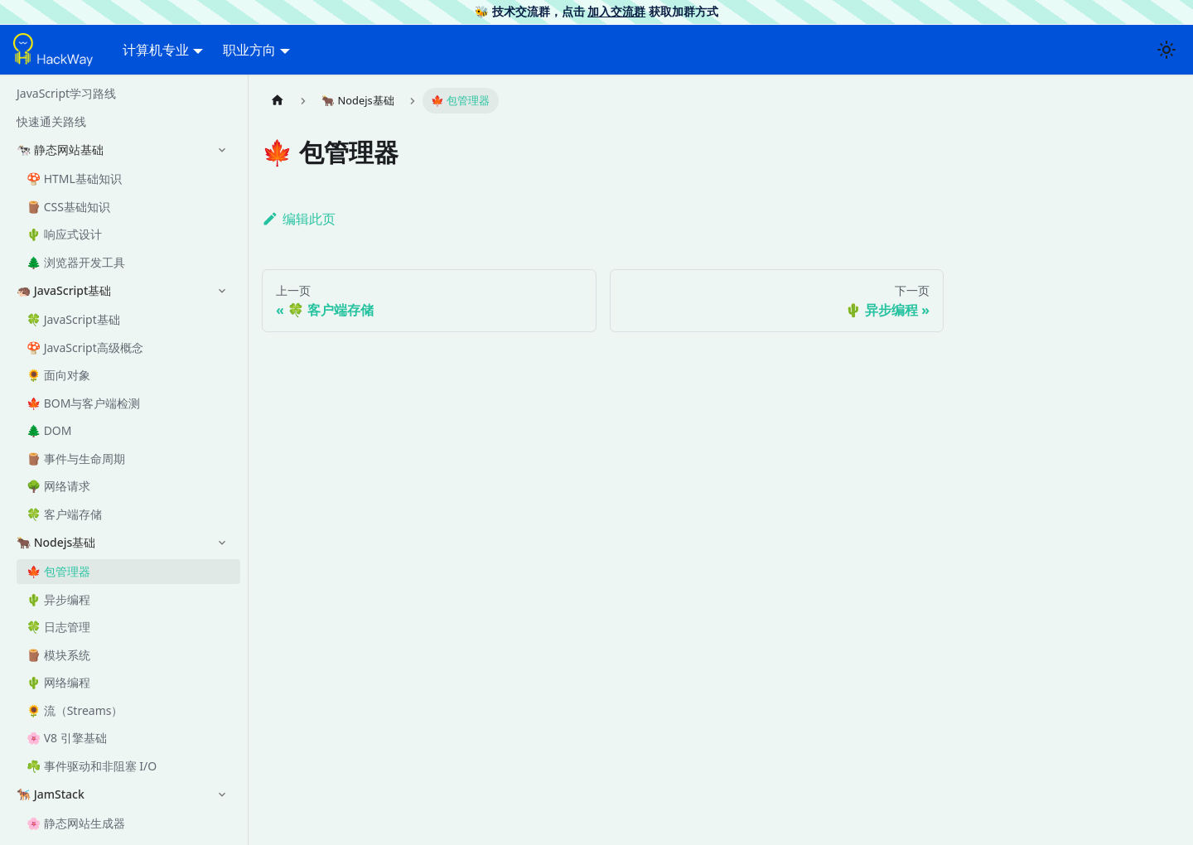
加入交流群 (616, 11)
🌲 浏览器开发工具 (76, 262)
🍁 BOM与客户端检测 (83, 403)
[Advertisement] (603, 628)
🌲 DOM (49, 430)
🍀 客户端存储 (64, 514)
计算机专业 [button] (156, 50)
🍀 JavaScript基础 (73, 319)
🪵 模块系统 (58, 655)
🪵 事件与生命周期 (76, 458)
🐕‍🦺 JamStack (51, 794)
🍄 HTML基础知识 (74, 178)
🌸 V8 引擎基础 (67, 738)
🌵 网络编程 (58, 682)
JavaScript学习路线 (66, 93)
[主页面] (277, 100)
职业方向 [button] (249, 50)
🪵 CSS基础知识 (68, 207)
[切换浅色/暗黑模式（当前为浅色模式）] (1166, 49)
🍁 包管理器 (58, 571)
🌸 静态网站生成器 (76, 823)
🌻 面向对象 (58, 375)
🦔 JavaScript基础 (64, 290)
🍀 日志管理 (58, 627)
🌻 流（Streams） (75, 710)
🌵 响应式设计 (64, 234)
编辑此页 (299, 219)
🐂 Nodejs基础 (56, 542)
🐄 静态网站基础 (60, 149)
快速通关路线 (51, 121)
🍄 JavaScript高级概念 (85, 347)
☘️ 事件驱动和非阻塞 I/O (92, 766)
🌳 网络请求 (58, 486)
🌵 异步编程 (58, 599)
